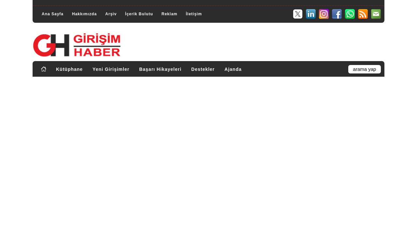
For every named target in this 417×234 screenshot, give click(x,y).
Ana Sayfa (53, 14)
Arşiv (111, 14)
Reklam (170, 14)
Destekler (203, 69)
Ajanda (233, 69)
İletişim (194, 14)
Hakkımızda (84, 14)
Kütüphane (69, 69)
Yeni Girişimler (111, 69)
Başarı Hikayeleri (160, 69)
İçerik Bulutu (139, 14)
